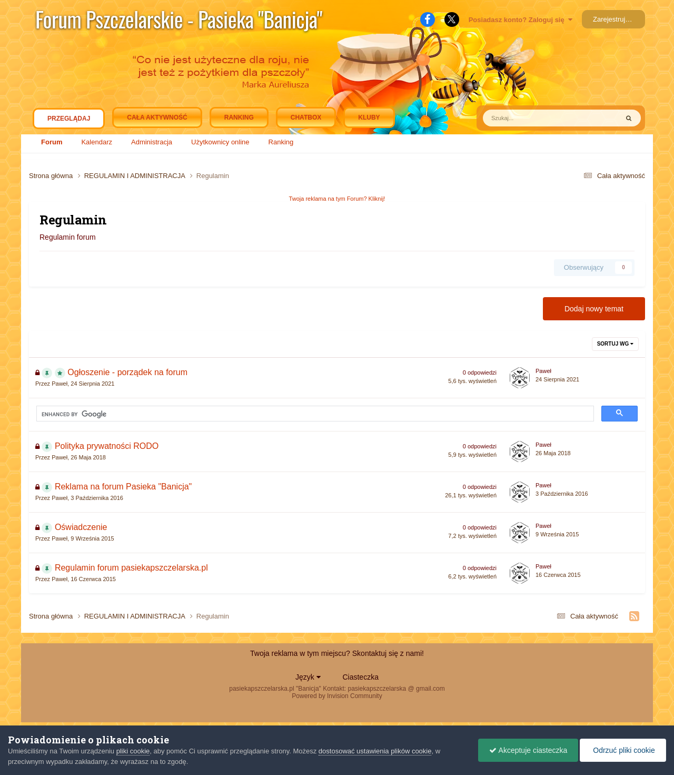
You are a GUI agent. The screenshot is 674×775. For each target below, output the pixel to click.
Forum (51, 142)
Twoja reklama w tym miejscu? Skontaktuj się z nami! (337, 653)
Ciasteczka (360, 677)
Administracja (151, 142)
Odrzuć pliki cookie (623, 750)
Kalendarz (96, 142)
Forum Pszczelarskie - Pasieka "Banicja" (178, 19)
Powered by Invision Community (337, 696)
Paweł (59, 383)
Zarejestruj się (614, 19)
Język (308, 677)
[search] (134, 414)
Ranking (281, 142)
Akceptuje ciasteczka (528, 750)
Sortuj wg (615, 344)
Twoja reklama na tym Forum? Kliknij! (337, 198)
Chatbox (306, 117)
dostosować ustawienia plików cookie (375, 751)
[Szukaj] (527, 118)
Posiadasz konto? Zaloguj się (520, 20)
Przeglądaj (68, 121)
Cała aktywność (157, 117)
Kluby (369, 117)
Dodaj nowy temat (593, 309)
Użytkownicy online (220, 142)
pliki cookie (133, 751)
